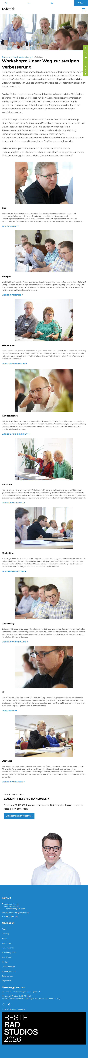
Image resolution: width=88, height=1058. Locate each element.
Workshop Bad (9, 226)
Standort (6, 3)
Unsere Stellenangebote (18, 816)
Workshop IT (8, 711)
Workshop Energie (11, 295)
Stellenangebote (9, 952)
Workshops (38, 57)
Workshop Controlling (14, 642)
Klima (4, 938)
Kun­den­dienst (10, 415)
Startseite (6, 57)
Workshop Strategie (12, 782)
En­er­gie (6, 276)
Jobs (15, 57)
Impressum (7, 981)
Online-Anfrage (8, 967)
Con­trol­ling (8, 623)
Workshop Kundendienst (14, 434)
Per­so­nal (7, 484)
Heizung (5, 934)
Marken (5, 962)
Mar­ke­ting (8, 553)
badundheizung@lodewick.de (52, 3)
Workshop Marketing (13, 571)
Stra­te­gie (7, 761)
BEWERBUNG (85, 68)
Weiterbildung (25, 57)
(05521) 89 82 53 (29, 3)
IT (3, 692)
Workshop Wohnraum (13, 364)
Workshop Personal (12, 503)
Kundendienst (8, 948)
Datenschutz (7, 976)
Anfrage (81, 3)
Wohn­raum (8, 345)
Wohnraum (6, 943)
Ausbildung (7, 957)
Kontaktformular (9, 971)
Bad (4, 208)
